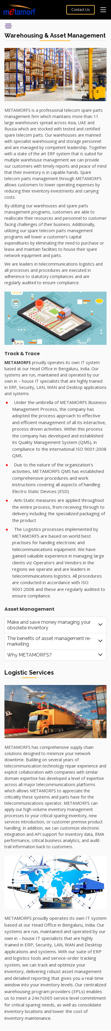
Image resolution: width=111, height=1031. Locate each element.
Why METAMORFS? (29, 655)
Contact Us (80, 9)
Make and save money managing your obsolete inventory (49, 625)
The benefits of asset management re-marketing (49, 641)
